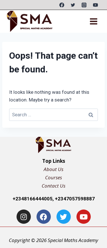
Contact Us (53, 185)
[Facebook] (62, 5)
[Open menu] (93, 21)
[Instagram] (84, 5)
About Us (53, 169)
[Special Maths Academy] (30, 21)
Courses (53, 177)
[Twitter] (73, 5)
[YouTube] (95, 5)
